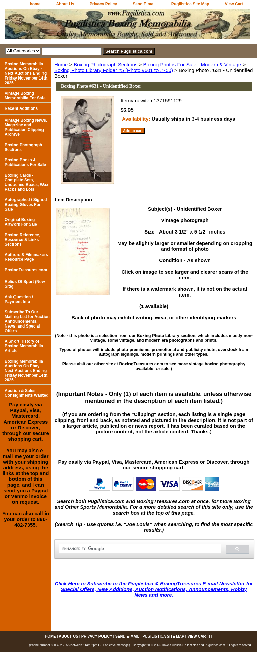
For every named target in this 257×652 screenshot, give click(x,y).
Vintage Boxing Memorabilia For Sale (25, 95)
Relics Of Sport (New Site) (25, 284)
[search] (139, 549)
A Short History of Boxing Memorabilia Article (24, 346)
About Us (65, 4)
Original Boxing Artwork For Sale (21, 222)
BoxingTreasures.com (26, 270)
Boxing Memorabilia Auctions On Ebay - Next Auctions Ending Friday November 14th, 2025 (26, 73)
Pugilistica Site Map (190, 4)
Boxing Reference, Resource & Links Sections (22, 239)
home (35, 4)
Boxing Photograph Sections (105, 64)
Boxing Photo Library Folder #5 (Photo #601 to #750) (113, 70)
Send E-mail (144, 4)
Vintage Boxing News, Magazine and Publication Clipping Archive (26, 127)
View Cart (234, 4)
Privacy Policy (103, 4)
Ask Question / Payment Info (19, 299)
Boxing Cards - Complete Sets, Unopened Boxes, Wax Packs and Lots (26, 182)
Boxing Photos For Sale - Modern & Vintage (192, 64)
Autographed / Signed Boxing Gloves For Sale (26, 204)
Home (61, 64)
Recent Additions (21, 108)
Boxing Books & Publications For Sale (25, 162)
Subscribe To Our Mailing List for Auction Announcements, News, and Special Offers (27, 321)
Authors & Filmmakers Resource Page (26, 257)
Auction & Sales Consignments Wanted (27, 393)
